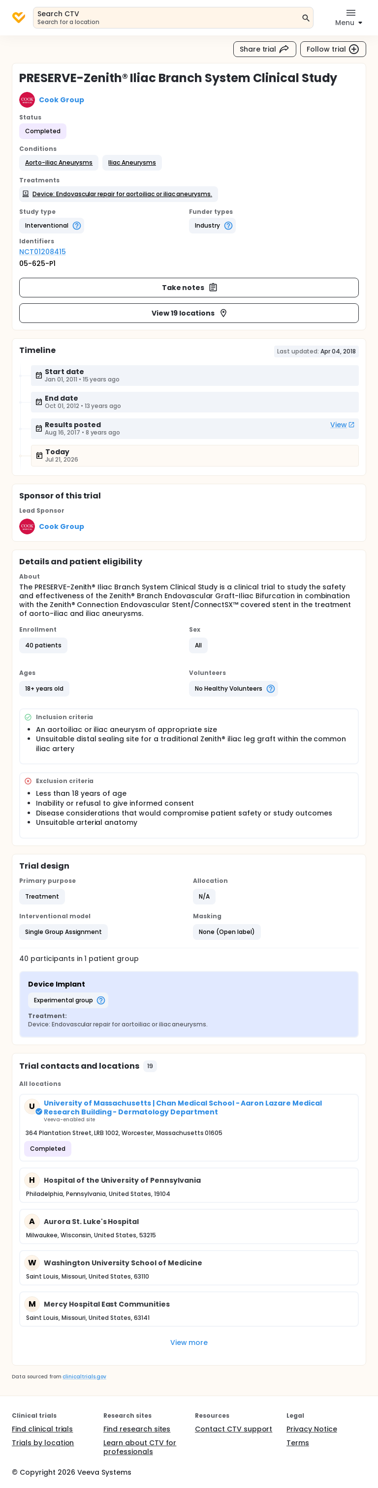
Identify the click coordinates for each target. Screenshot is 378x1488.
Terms (297, 1442)
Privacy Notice (311, 1429)
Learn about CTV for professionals (139, 1447)
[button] (58, 163)
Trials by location (43, 1442)
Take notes (190, 287)
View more (189, 1342)
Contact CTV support (233, 1429)
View (342, 424)
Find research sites (136, 1429)
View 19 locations (190, 313)
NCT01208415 (42, 251)
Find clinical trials (42, 1429)
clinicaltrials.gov (84, 1376)
